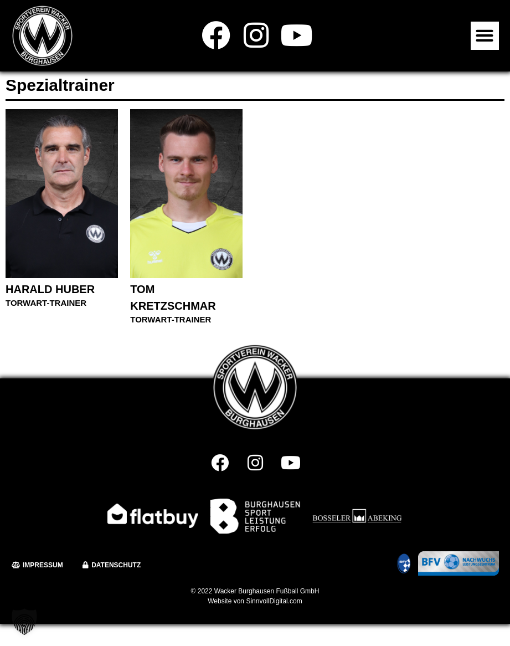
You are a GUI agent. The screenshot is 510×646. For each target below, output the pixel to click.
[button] (485, 36)
